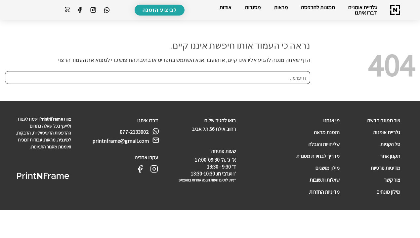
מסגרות (253, 7)
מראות (281, 7)
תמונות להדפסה (318, 7)
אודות (225, 7)
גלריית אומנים (362, 7)
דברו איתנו (366, 12)
